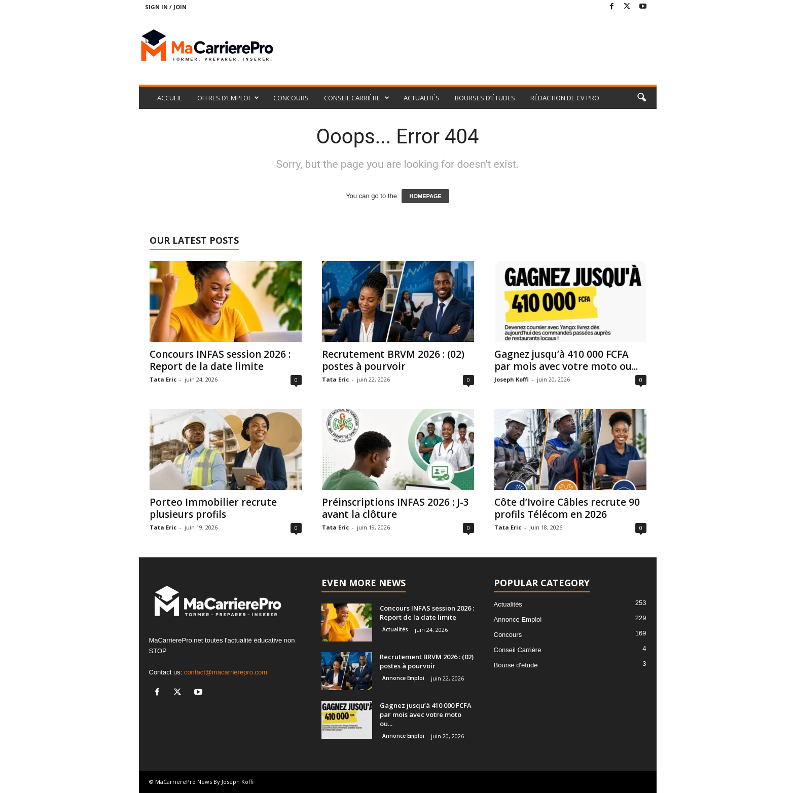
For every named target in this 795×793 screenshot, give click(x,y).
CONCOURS (291, 97)
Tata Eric (163, 379)
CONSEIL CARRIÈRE (356, 98)
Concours (508, 634)
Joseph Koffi (511, 379)
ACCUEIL (169, 97)
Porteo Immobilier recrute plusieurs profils (213, 508)
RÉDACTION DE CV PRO (564, 97)
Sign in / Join (166, 7)
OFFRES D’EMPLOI (228, 98)
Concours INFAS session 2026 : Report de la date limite (220, 360)
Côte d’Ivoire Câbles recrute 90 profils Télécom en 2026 (567, 508)
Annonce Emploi (403, 678)
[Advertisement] (472, 46)
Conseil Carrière (517, 650)
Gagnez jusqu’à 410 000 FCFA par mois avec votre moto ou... (566, 360)
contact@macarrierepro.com (225, 672)
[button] (641, 98)
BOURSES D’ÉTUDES (485, 97)
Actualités (395, 629)
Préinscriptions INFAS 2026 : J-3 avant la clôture (395, 508)
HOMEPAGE (425, 196)
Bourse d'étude (516, 665)
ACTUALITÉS (422, 97)
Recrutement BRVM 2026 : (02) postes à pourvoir (393, 360)
